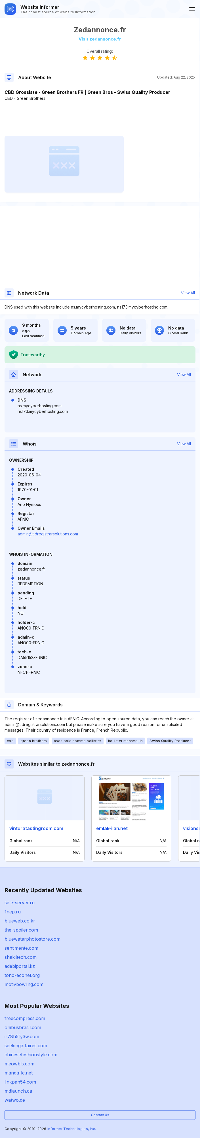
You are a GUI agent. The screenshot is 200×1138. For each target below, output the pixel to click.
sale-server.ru (20, 902)
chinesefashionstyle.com (31, 1054)
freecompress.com (25, 1018)
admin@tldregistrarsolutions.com (48, 533)
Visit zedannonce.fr (100, 39)
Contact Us (100, 1115)
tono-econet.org (22, 975)
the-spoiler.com (21, 930)
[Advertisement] (100, 118)
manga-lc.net (19, 1073)
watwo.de (15, 1100)
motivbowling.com (24, 984)
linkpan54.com (20, 1082)
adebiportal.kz (20, 966)
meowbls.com (19, 1064)
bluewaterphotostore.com (32, 939)
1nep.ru (13, 912)
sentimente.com (21, 948)
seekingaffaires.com (26, 1045)
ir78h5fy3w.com (22, 1036)
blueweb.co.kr (20, 921)
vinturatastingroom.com (36, 828)
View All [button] (188, 293)
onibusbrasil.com (23, 1027)
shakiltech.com (21, 957)
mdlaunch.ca (18, 1091)
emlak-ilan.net (112, 828)
